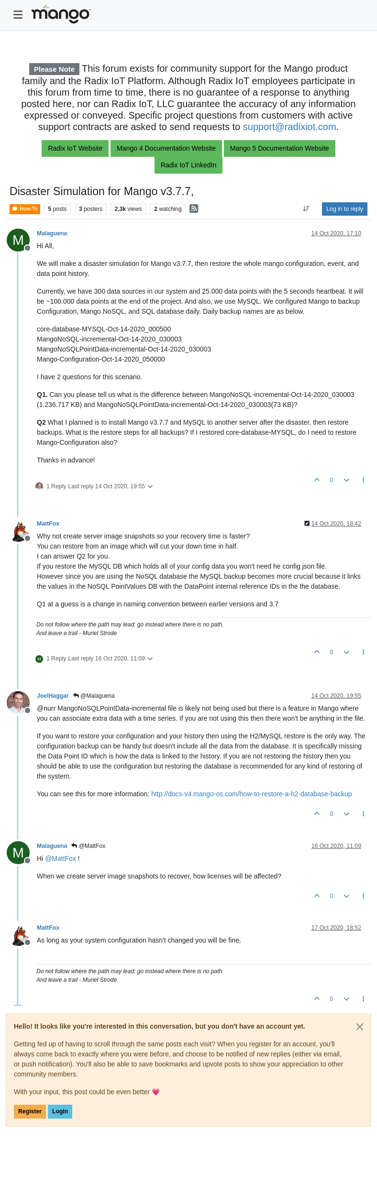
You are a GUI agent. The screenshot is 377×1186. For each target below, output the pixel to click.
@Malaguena (94, 695)
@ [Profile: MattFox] (60, 858)
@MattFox (88, 846)
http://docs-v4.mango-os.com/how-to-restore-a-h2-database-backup (251, 794)
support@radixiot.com (289, 126)
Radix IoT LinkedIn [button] (188, 165)
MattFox (48, 523)
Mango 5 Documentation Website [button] (279, 148)
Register (30, 1111)
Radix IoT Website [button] (75, 148)
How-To (25, 209)
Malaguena (52, 233)
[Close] (360, 1027)
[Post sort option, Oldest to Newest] (306, 209)
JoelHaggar (53, 695)
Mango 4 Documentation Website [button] (166, 148)
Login (60, 1111)
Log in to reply (344, 209)
